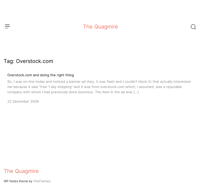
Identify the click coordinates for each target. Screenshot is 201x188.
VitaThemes (42, 181)
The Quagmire (100, 27)
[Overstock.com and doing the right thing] (100, 87)
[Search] (193, 26)
